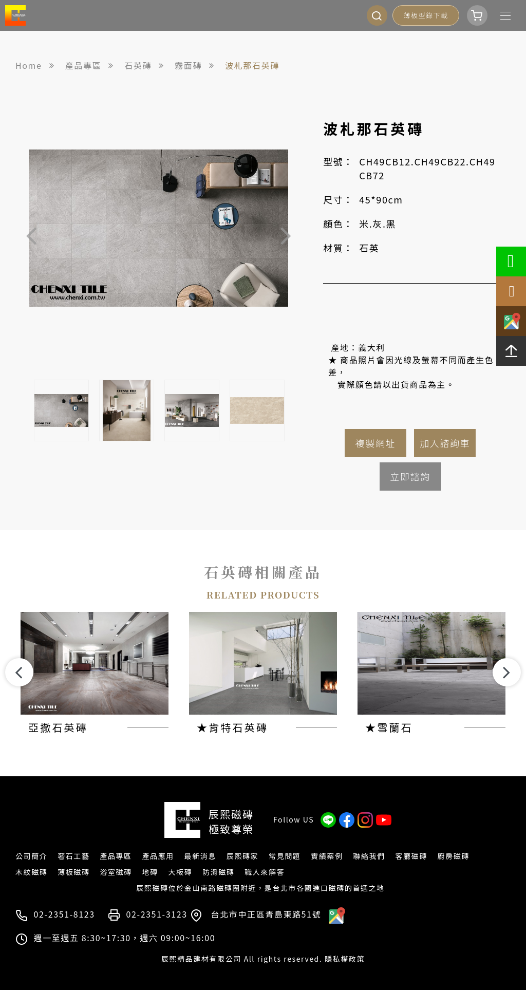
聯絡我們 (369, 856)
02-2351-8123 (64, 914)
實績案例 (327, 856)
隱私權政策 (345, 959)
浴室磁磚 (116, 872)
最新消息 (200, 856)
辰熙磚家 (242, 856)
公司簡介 (31, 856)
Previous (31, 234)
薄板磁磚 (73, 872)
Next (285, 234)
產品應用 (158, 856)
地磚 (150, 872)
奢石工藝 (73, 856)
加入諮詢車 (445, 443)
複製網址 (375, 443)
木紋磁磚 (31, 872)
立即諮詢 (410, 476)
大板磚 (180, 872)
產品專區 (116, 856)
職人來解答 (265, 872)
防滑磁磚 (218, 872)
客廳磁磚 (411, 856)
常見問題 (284, 856)
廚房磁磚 (453, 856)
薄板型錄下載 (425, 15)
